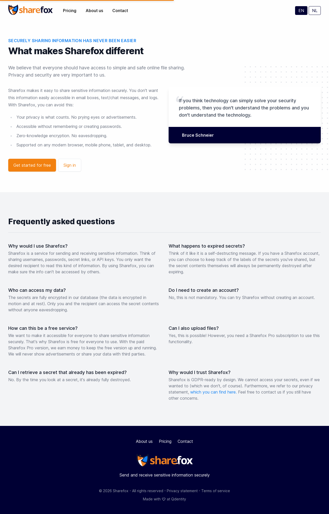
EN (301, 10)
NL (314, 10)
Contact (120, 10)
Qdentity (178, 499)
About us (95, 10)
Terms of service (215, 491)
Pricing (70, 10)
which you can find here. (214, 392)
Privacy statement (183, 491)
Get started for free (32, 165)
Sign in (69, 165)
